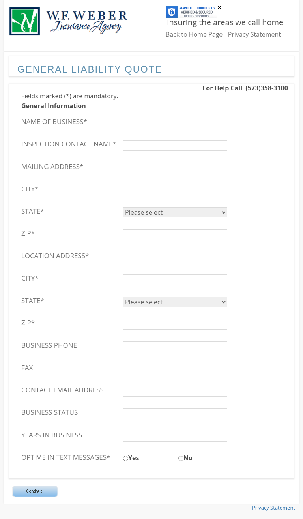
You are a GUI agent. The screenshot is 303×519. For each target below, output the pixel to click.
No (188, 457)
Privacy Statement (254, 34)
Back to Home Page (194, 34)
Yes (133, 457)
